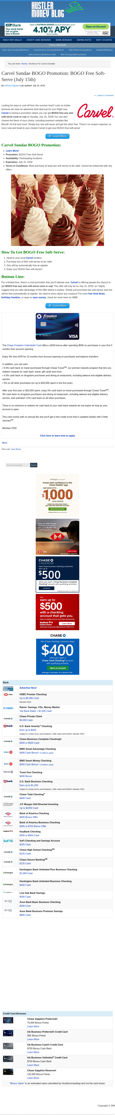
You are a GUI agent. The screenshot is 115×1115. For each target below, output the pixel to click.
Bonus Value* (17, 1084)
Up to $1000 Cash (29, 809)
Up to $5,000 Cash (29, 699)
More (4, 444)
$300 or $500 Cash (29, 744)
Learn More (33, 1027)
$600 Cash (25, 916)
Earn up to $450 (28, 731)
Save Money (16, 450)
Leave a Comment (105, 95)
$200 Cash (25, 897)
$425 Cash (25, 845)
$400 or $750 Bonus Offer (33, 827)
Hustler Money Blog (57, 9)
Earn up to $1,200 (29, 786)
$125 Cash (25, 854)
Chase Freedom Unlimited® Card (24, 346)
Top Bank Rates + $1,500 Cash (36, 712)
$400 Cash (25, 799)
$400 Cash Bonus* (37, 753)
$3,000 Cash (26, 721)
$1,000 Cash (26, 874)
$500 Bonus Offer (29, 818)
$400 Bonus (26, 777)
